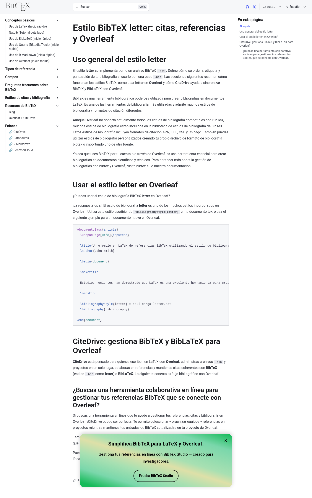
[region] (151, 275)
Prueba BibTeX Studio (156, 476)
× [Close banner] (225, 440)
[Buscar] (111, 7)
